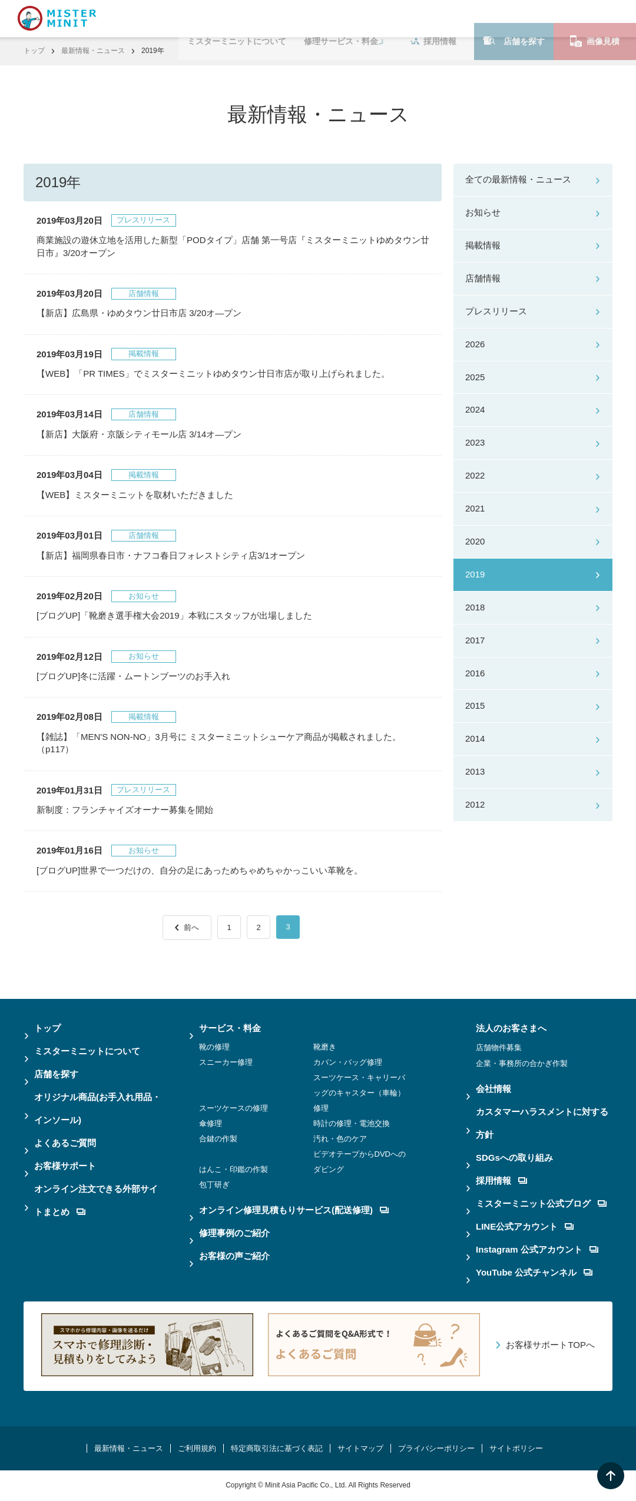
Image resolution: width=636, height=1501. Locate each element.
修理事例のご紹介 (234, 1233)
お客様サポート (65, 1166)
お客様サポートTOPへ (550, 1345)
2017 (475, 640)
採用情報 (433, 18)
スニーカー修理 (226, 1062)
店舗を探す (514, 18)
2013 (475, 771)
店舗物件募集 (499, 1047)
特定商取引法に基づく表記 (277, 1448)
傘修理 (210, 1123)
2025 (475, 377)
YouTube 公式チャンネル (534, 1272)
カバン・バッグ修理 (347, 1062)
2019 (475, 574)
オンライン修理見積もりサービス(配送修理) (294, 1210)
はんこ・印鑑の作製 (233, 1169)
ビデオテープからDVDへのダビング (359, 1162)
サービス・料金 (230, 1028)
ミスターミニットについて (236, 18)
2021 (475, 508)
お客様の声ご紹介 (234, 1256)
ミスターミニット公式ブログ (541, 1203)
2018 (475, 607)
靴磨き (324, 1046)
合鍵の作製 (218, 1138)
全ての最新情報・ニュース (518, 179)
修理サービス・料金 (341, 18)
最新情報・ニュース (93, 51)
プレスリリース (496, 311)
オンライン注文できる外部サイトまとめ (96, 1200)
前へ (191, 927)
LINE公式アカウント (525, 1226)
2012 (475, 804)
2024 (475, 409)
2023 (475, 442)
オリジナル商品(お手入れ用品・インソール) (97, 1108)
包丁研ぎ (214, 1184)
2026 (475, 344)
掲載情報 (483, 245)
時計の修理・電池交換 (351, 1123)
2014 (475, 738)
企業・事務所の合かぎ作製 (522, 1063)
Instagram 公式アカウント (537, 1249)
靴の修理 (214, 1046)
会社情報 (493, 1089)
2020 (475, 541)
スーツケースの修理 (233, 1108)
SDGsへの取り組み (514, 1158)
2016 (475, 673)
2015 (475, 705)
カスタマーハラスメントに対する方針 (542, 1123)
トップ (34, 51)
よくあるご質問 (65, 1143)
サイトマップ (360, 1448)
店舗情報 (483, 278)
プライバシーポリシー (436, 1448)
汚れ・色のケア (340, 1138)
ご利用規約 (197, 1448)
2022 (475, 475)
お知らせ (483, 212)
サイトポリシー (516, 1448)
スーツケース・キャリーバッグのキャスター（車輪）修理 (359, 1093)
